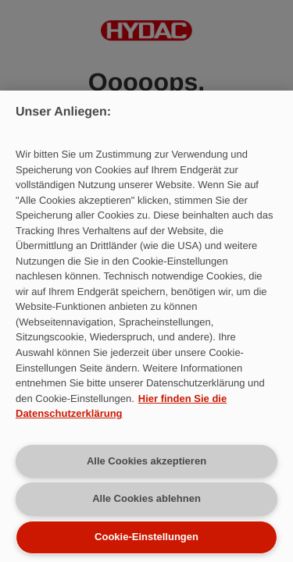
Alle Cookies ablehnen (146, 498)
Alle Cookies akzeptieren (146, 461)
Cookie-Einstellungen (146, 536)
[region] (146, 326)
